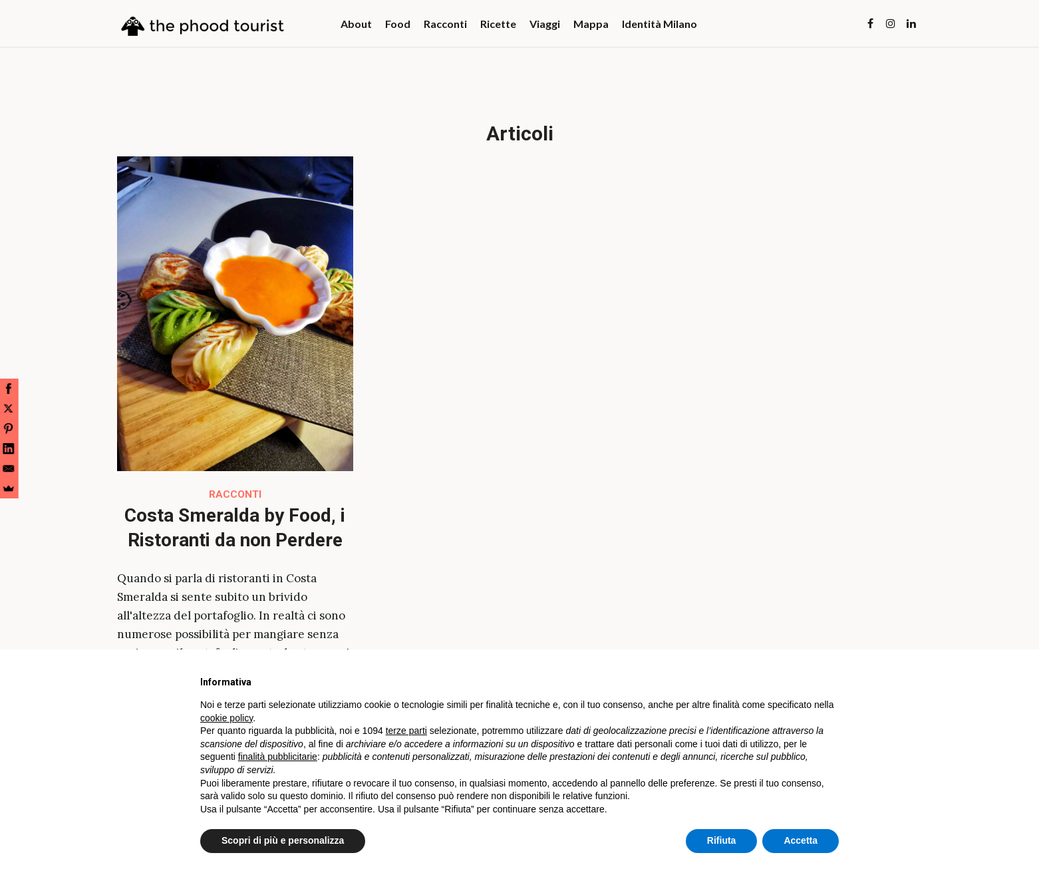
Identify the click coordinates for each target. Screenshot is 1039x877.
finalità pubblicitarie (277, 756)
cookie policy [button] (226, 718)
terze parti (406, 730)
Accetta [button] (800, 840)
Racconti (235, 494)
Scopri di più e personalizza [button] (283, 840)
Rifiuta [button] (721, 840)
